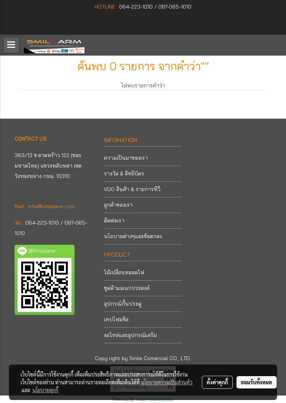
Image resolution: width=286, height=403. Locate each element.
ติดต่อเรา (114, 220)
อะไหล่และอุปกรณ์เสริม (130, 335)
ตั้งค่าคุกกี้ (217, 382)
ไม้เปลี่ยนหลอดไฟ (124, 272)
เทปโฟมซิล (116, 319)
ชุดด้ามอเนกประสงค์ (127, 288)
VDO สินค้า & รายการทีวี (132, 189)
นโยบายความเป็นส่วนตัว (167, 382)
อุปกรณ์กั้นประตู (123, 303)
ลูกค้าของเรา (118, 205)
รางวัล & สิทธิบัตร (124, 173)
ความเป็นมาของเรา (126, 157)
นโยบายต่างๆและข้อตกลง (133, 236)
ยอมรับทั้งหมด (256, 382)
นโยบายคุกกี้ (45, 390)
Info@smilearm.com (51, 206)
